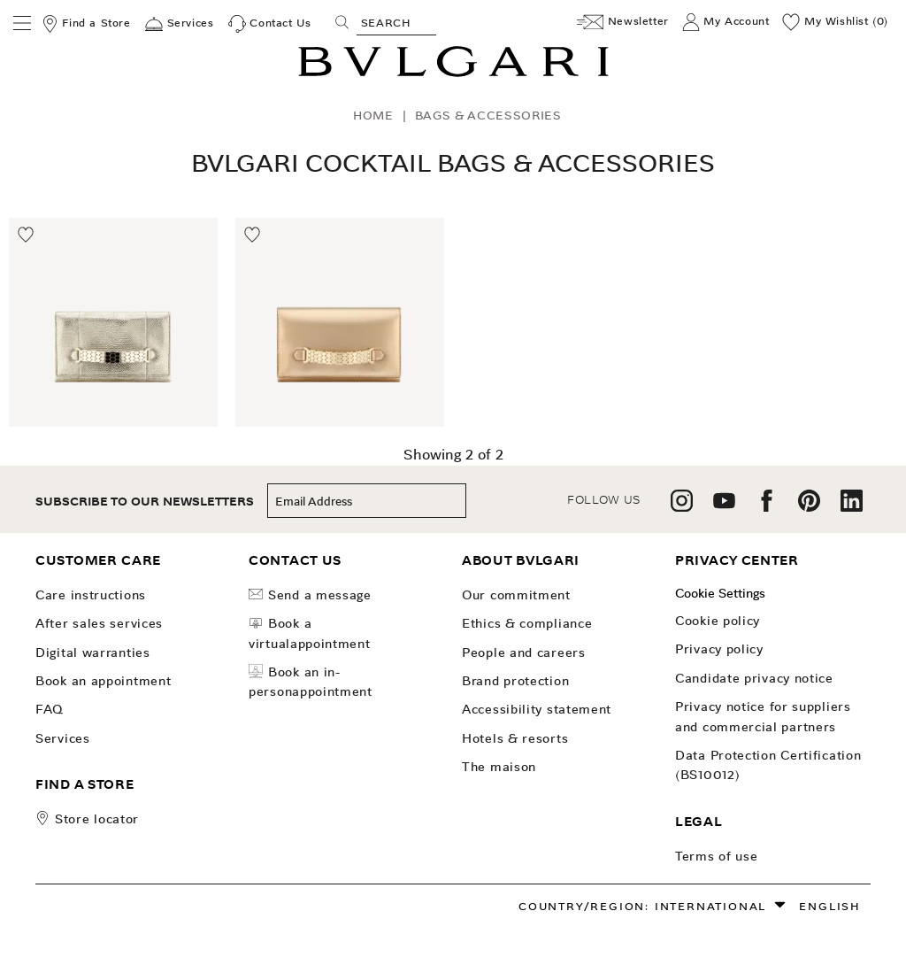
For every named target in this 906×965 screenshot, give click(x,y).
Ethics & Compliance (527, 623)
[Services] (179, 24)
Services (62, 738)
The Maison (499, 767)
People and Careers (524, 652)
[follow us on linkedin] (852, 507)
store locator (97, 819)
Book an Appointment (103, 681)
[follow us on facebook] (767, 507)
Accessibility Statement (536, 709)
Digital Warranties (92, 652)
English (830, 906)
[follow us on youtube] (724, 507)
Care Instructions (90, 595)
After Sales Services (99, 623)
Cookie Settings (720, 593)
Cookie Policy (717, 620)
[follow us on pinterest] (809, 507)
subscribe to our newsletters (144, 501)
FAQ (49, 709)
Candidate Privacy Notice (754, 678)
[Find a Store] (86, 24)
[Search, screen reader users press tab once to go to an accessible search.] (396, 22)
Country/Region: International (642, 906)
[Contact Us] (269, 24)
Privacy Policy (719, 649)
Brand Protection (515, 681)
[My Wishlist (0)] (835, 22)
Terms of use (716, 856)
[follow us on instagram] (682, 507)
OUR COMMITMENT (516, 595)
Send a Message (310, 595)
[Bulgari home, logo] (453, 74)
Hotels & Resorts (515, 738)
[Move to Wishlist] (26, 235)
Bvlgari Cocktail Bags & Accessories (453, 163)
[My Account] (726, 22)
